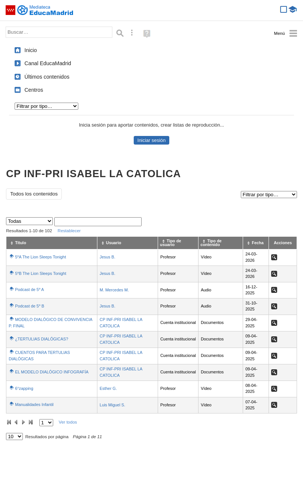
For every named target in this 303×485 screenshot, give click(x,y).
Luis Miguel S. (112, 405)
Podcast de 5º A (29, 289)
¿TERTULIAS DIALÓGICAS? (41, 339)
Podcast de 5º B (29, 306)
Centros (33, 90)
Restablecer (69, 230)
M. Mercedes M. (114, 290)
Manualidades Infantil (34, 404)
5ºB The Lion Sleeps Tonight (40, 273)
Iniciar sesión (151, 140)
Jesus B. (107, 257)
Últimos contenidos (46, 77)
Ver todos (68, 422)
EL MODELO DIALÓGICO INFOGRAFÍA (51, 372)
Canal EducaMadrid (47, 63)
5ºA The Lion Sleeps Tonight (40, 257)
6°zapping (24, 388)
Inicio (30, 50)
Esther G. (108, 388)
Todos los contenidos (34, 194)
